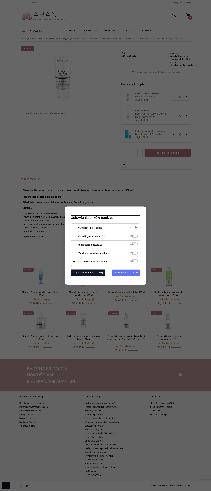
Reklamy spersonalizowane (92, 261)
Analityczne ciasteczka (90, 244)
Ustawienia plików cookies (92, 217)
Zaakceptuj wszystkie (126, 272)
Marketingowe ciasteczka (91, 236)
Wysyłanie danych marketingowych (96, 253)
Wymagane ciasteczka (90, 227)
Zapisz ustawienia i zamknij (88, 272)
